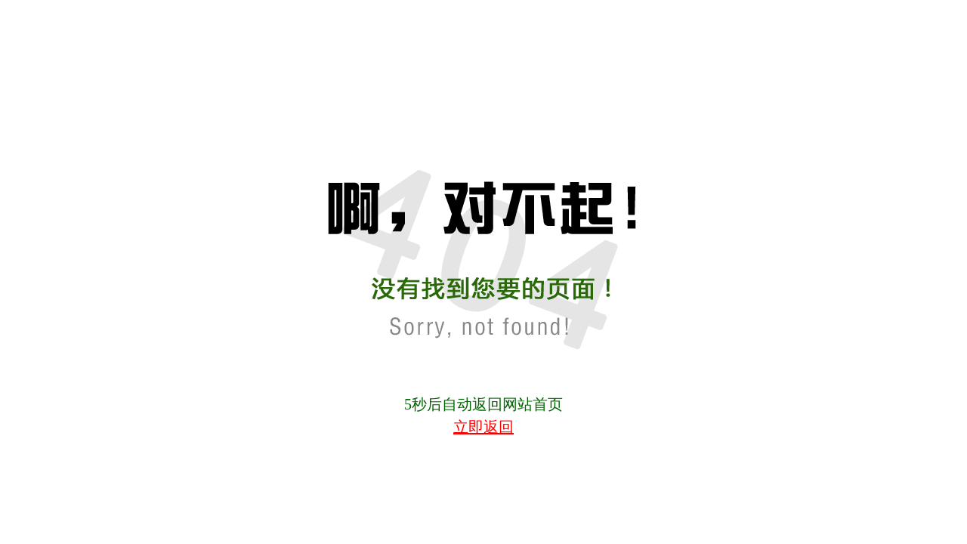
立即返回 (483, 427)
